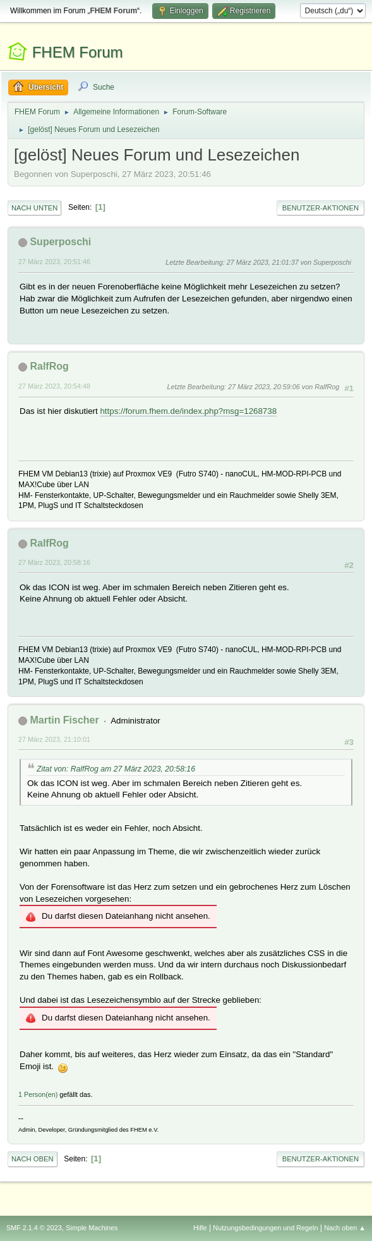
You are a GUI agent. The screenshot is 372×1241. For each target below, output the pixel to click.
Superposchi (60, 241)
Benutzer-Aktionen (320, 208)
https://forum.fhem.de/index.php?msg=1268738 (188, 411)
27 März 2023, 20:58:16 (54, 562)
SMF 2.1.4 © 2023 (34, 1228)
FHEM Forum (77, 52)
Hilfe (200, 1228)
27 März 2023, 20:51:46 (54, 261)
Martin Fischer (64, 720)
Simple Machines (91, 1228)
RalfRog (49, 366)
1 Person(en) (37, 1094)
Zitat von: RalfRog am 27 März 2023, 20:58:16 (116, 769)
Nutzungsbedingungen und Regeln (265, 1228)
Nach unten (34, 208)
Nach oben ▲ (345, 1228)
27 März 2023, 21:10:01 (54, 739)
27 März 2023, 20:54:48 (54, 386)
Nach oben (32, 1159)
